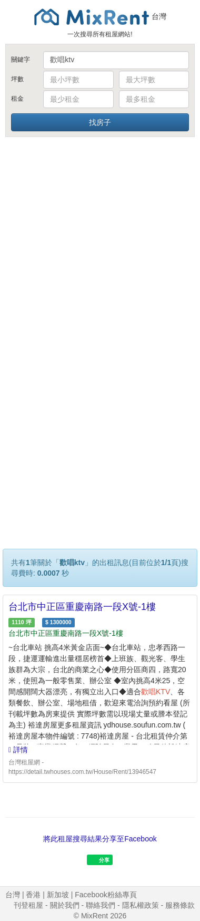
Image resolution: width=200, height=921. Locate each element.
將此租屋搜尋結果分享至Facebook (99, 839)
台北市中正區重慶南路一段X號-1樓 (82, 607)
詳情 (18, 749)
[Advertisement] (98, 243)
